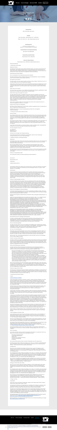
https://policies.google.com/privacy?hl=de (17, 398)
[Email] (31, 19)
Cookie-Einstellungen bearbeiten (16, 277)
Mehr (8, 428)
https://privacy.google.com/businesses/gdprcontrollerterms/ (28, 395)
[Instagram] (28, 19)
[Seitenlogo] (11, 3)
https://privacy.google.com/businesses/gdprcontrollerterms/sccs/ (21, 396)
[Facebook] (26, 19)
